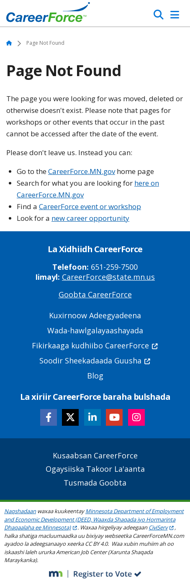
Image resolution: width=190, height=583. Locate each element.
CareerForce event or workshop (90, 206)
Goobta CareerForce (95, 294)
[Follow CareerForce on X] (70, 417)
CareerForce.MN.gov (81, 171)
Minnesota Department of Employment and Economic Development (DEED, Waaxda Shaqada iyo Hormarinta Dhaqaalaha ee (94, 519)
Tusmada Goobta (95, 483)
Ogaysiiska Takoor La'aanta (95, 469)
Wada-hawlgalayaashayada (95, 330)
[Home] (48, 14)
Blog (95, 376)
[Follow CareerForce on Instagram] (136, 417)
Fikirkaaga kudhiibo (95, 345)
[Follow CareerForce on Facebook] (48, 417)
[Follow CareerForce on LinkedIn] (92, 417)
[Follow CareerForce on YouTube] (114, 417)
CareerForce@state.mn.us (108, 277)
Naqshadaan (20, 511)
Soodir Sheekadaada (95, 360)
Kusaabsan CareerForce (95, 455)
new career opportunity (90, 218)
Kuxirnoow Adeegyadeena (95, 315)
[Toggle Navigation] (175, 14)
